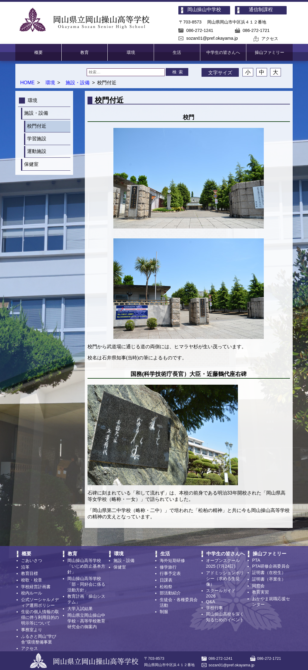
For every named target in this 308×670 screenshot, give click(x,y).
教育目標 (29, 573)
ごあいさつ (31, 560)
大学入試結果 (80, 608)
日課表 (166, 580)
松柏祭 (166, 586)
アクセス (269, 38)
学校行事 (214, 607)
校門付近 (36, 126)
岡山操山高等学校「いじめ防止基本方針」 (86, 566)
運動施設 (36, 151)
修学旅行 (168, 567)
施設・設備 (78, 82)
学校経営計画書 (36, 586)
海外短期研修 (172, 560)
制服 (164, 611)
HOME (27, 82)
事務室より (31, 629)
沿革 (25, 567)
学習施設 (36, 138)
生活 (177, 52)
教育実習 (260, 592)
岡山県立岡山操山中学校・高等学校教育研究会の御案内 (86, 621)
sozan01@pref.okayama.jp (212, 38)
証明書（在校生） (269, 572)
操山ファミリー (269, 52)
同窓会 (258, 585)
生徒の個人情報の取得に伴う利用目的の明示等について (40, 617)
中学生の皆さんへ (223, 52)
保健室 (31, 164)
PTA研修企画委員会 (271, 566)
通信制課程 (261, 9)
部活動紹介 (170, 593)
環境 (131, 52)
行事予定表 (170, 573)
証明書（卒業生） (269, 579)
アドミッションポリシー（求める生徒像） (225, 578)
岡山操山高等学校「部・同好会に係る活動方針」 (86, 584)
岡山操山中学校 (204, 9)
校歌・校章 (31, 580)
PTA (256, 560)
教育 (84, 52)
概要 (38, 52)
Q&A (210, 601)
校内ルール (31, 593)
